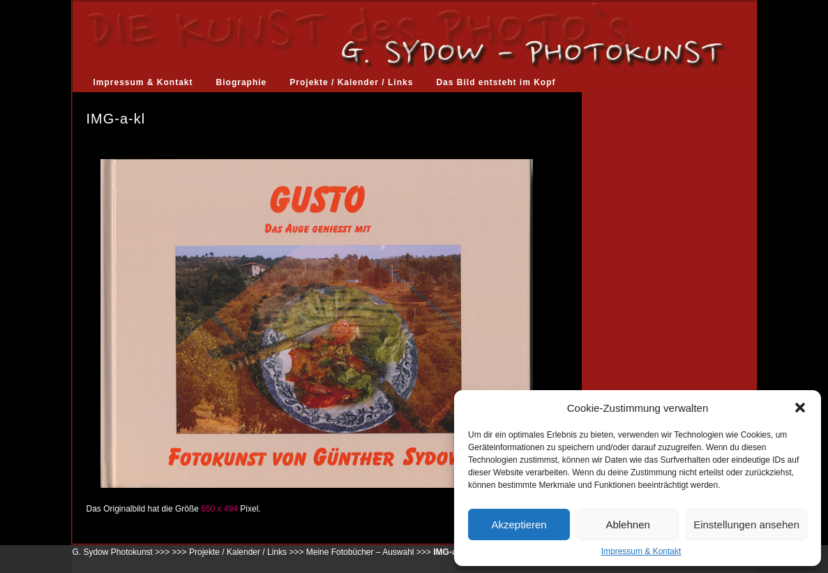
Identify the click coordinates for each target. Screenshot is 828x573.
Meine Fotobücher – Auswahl (360, 552)
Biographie (241, 82)
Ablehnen (627, 524)
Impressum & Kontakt (641, 551)
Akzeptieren (518, 524)
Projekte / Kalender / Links (351, 82)
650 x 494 (219, 509)
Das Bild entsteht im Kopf (495, 82)
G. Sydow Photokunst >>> (121, 552)
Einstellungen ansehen (746, 524)
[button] (800, 408)
